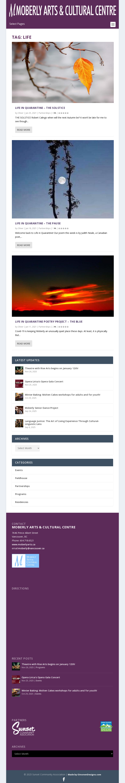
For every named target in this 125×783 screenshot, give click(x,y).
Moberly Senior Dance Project (41, 407)
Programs (20, 494)
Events (19, 470)
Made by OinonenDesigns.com (84, 774)
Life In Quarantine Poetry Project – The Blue (49, 321)
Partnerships (44, 113)
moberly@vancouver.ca (31, 548)
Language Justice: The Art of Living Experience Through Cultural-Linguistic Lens (62, 423)
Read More (23, 129)
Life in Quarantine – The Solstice (40, 108)
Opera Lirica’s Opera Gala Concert (44, 381)
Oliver (20, 113)
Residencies (21, 502)
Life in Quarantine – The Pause (38, 223)
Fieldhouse (21, 478)
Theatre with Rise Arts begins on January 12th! (51, 368)
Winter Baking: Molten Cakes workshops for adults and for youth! (62, 394)
